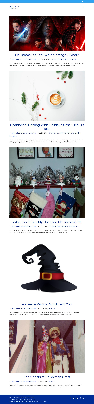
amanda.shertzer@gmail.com (24, 59)
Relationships (62, 226)
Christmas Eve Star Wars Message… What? (47, 55)
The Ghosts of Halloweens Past (47, 377)
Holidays (52, 59)
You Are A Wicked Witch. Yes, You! (47, 304)
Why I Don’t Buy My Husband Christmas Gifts (47, 222)
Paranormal (71, 133)
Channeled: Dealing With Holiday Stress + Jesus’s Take (47, 127)
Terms (27, 397)
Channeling (53, 133)
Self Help (60, 59)
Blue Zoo (11, 401)
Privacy (32, 397)
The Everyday (70, 59)
